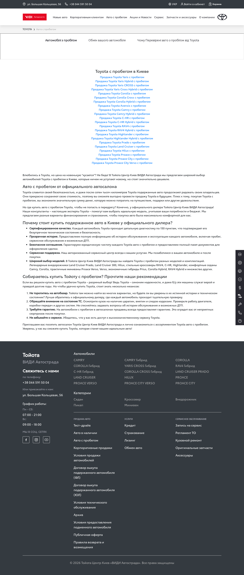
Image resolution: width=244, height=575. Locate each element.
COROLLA (182, 360)
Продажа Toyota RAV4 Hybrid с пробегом (122, 130)
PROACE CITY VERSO (139, 383)
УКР (174, 4)
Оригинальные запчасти (194, 447)
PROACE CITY (185, 383)
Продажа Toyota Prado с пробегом (122, 142)
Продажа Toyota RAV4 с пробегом (122, 126)
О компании (207, 17)
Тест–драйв (82, 425)
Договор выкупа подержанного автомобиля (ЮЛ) (94, 490)
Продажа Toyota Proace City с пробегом (122, 158)
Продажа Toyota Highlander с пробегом (122, 134)
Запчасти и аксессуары (181, 17)
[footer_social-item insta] (36, 439)
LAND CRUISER (85, 377)
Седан (78, 399)
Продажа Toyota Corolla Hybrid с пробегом (122, 101)
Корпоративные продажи (93, 447)
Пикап (78, 405)
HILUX (128, 377)
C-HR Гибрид (83, 371)
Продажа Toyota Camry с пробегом (122, 109)
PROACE (181, 377)
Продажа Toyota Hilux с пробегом (122, 150)
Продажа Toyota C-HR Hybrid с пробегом (122, 122)
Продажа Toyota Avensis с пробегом (122, 105)
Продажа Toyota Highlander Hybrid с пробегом (122, 138)
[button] (215, 4)
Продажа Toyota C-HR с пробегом (122, 118)
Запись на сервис (188, 425)
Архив (78, 514)
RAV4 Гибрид (185, 365)
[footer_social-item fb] (26, 439)
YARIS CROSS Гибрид (140, 365)
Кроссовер (132, 399)
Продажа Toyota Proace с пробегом (122, 154)
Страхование (134, 432)
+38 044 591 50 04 (36, 382)
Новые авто (60, 17)
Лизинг (129, 440)
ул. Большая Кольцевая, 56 (42, 4)
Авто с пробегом (116, 17)
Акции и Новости (141, 17)
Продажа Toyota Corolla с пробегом (122, 93)
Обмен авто (133, 447)
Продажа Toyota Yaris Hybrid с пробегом (122, 81)
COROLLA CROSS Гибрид (143, 371)
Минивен (131, 405)
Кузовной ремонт (188, 440)
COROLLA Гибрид (87, 365)
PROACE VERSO (85, 383)
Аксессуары (184, 455)
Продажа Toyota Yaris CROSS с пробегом (122, 85)
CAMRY (79, 360)
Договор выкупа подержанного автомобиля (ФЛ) (94, 472)
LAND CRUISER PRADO (192, 371)
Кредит (130, 425)
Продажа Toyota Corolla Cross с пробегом (122, 97)
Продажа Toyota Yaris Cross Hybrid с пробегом (122, 89)
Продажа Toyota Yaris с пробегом (122, 77)
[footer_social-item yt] (46, 439)
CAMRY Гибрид (135, 360)
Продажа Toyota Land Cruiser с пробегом (122, 146)
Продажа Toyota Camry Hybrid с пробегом (122, 114)
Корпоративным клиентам (87, 17)
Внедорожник (185, 399)
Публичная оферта (88, 534)
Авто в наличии (85, 432)
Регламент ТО (185, 432)
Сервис (159, 17)
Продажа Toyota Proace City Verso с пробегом (122, 163)
